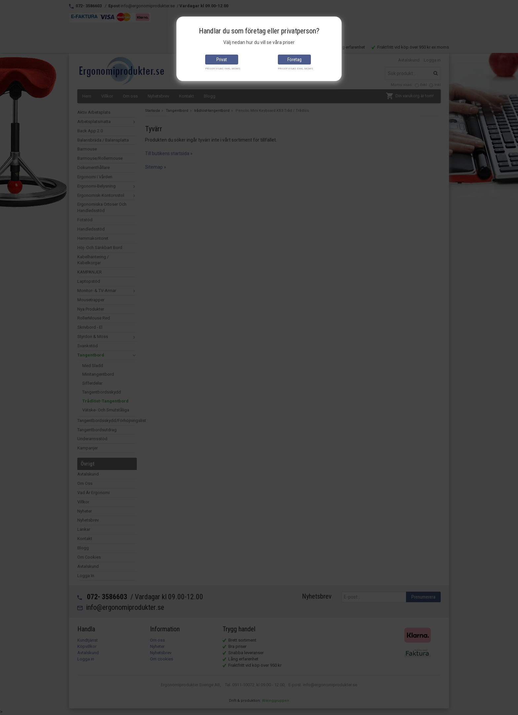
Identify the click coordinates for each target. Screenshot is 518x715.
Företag (294, 59)
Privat (221, 59)
